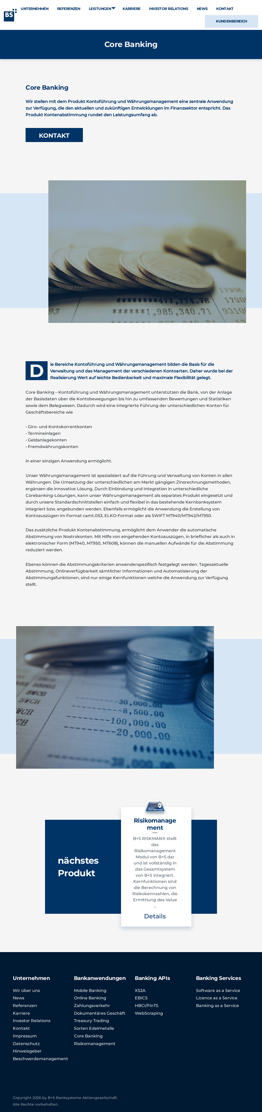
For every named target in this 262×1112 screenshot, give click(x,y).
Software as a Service (218, 990)
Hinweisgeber (27, 1051)
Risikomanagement (94, 1043)
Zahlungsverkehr (92, 1005)
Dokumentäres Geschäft (99, 1013)
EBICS (141, 998)
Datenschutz (26, 1043)
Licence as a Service (216, 998)
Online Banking (90, 998)
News (18, 998)
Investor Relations (31, 1020)
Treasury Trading (91, 1020)
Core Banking (88, 1036)
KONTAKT (54, 135)
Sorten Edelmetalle (94, 1028)
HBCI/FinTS (146, 1005)
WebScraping (149, 1013)
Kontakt (21, 1028)
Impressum (25, 1036)
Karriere (21, 1013)
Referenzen (25, 1005)
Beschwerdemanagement (40, 1058)
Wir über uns (26, 990)
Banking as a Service (217, 1005)
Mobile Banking (90, 990)
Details (155, 916)
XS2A (140, 990)
